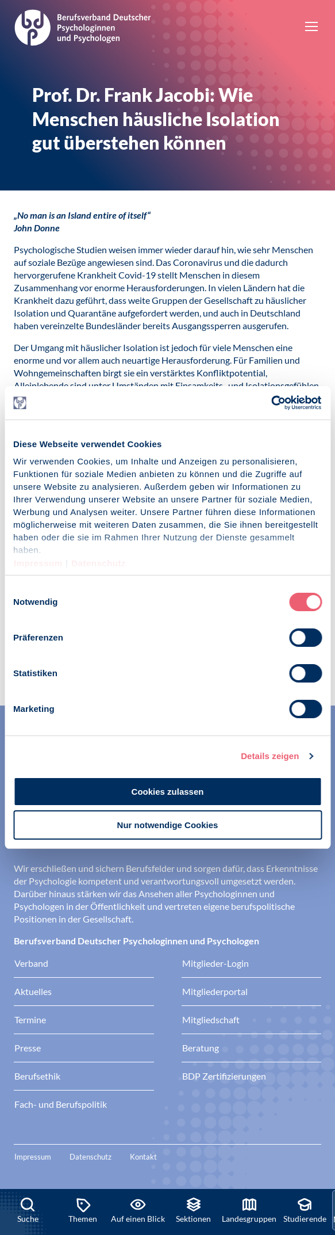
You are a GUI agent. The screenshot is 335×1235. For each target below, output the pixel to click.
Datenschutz (98, 563)
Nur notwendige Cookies (167, 825)
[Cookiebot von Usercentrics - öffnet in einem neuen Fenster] (271, 403)
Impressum (38, 563)
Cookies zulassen (168, 791)
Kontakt (143, 1156)
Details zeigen (270, 756)
